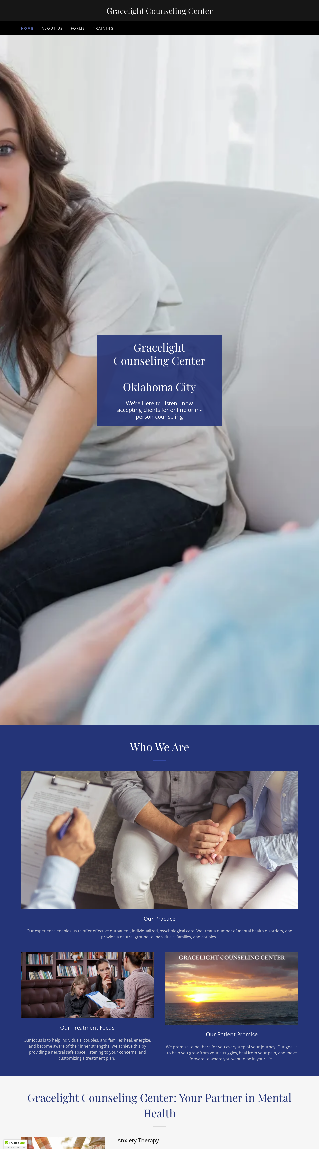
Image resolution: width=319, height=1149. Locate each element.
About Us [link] (52, 28)
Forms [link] (78, 28)
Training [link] (103, 28)
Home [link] (27, 28)
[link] (159, 12)
